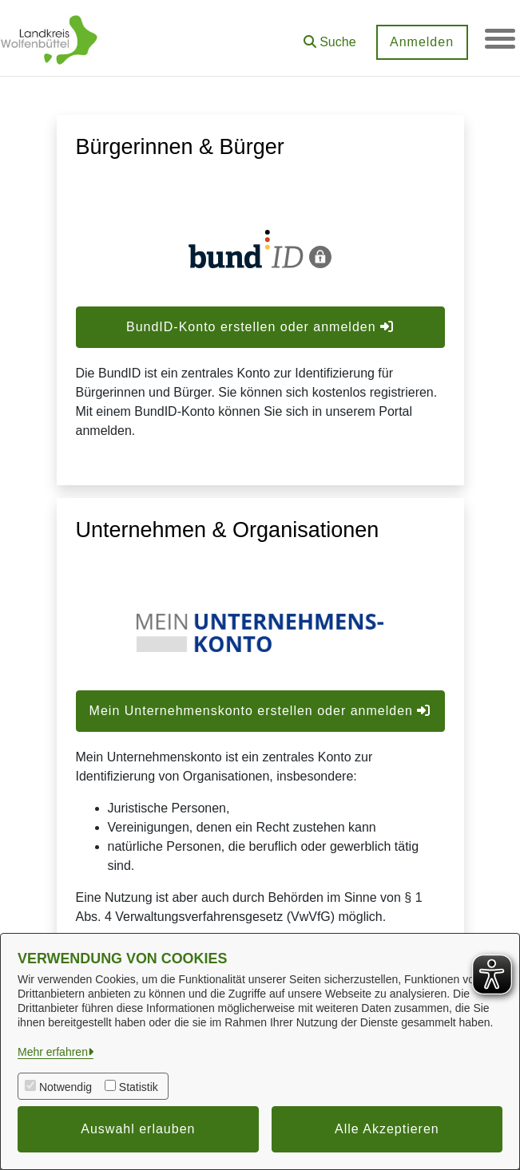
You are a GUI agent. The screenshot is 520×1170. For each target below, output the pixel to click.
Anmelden (420, 42)
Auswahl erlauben (138, 1129)
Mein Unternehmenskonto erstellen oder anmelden (260, 710)
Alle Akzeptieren (387, 1129)
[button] (328, 36)
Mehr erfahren (53, 1051)
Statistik (138, 1087)
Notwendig (65, 1087)
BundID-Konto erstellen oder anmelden (260, 327)
